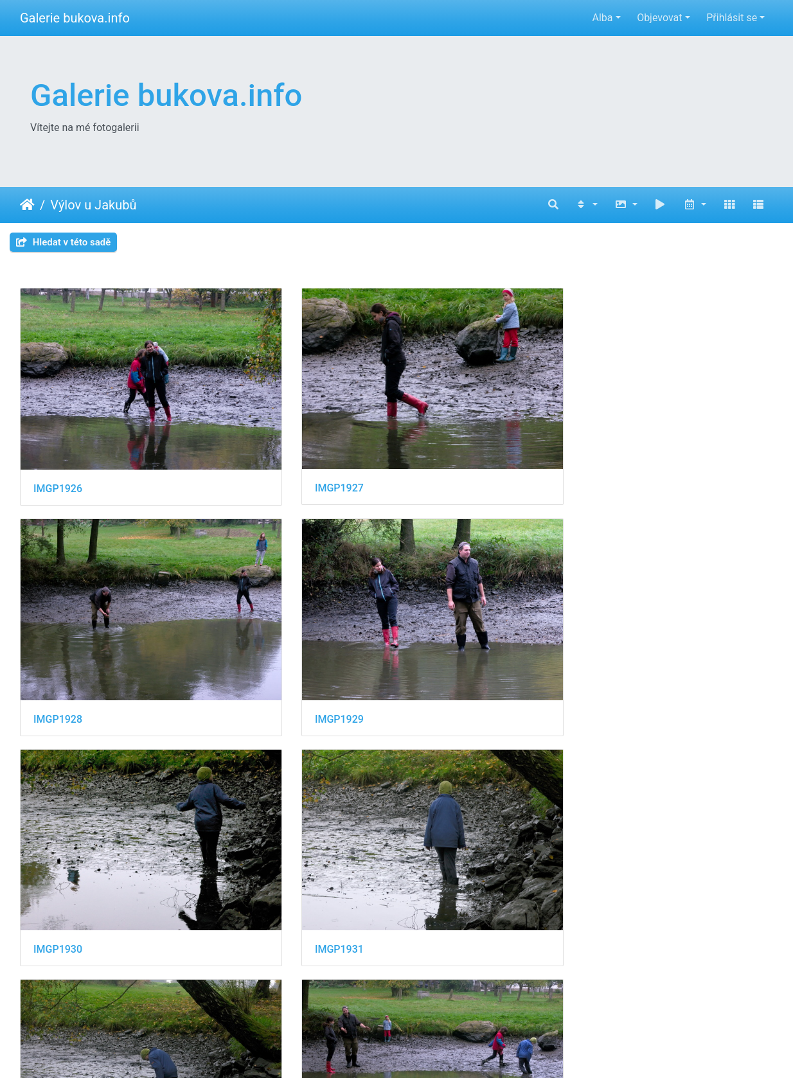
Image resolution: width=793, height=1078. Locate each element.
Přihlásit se (731, 18)
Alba (602, 18)
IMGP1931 (251, 596)
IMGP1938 (57, 935)
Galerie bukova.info (75, 18)
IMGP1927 (251, 427)
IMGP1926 (57, 427)
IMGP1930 (57, 596)
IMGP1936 (444, 765)
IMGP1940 (444, 935)
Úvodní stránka (27, 205)
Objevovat (659, 18)
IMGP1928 (444, 427)
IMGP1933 (637, 596)
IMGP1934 (57, 765)
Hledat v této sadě (63, 242)
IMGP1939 (251, 935)
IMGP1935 (251, 765)
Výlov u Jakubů (93, 205)
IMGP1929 (637, 427)
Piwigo (464, 1051)
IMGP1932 (444, 596)
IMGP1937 (637, 765)
